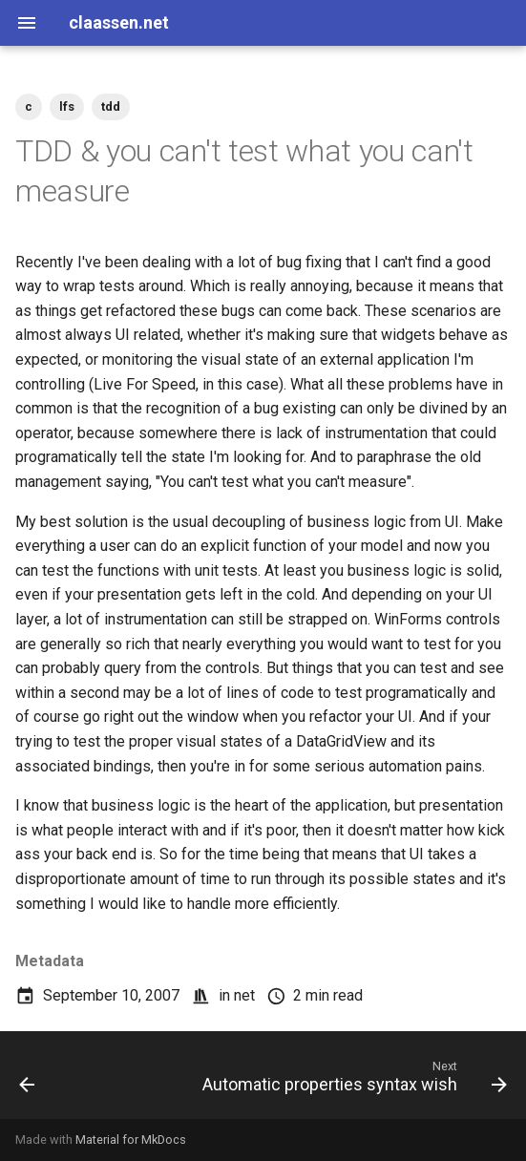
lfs (66, 106)
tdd (110, 106)
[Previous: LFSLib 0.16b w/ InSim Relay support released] (27, 1081)
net (244, 995)
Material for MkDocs (130, 1139)
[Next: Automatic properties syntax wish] (352, 1081)
